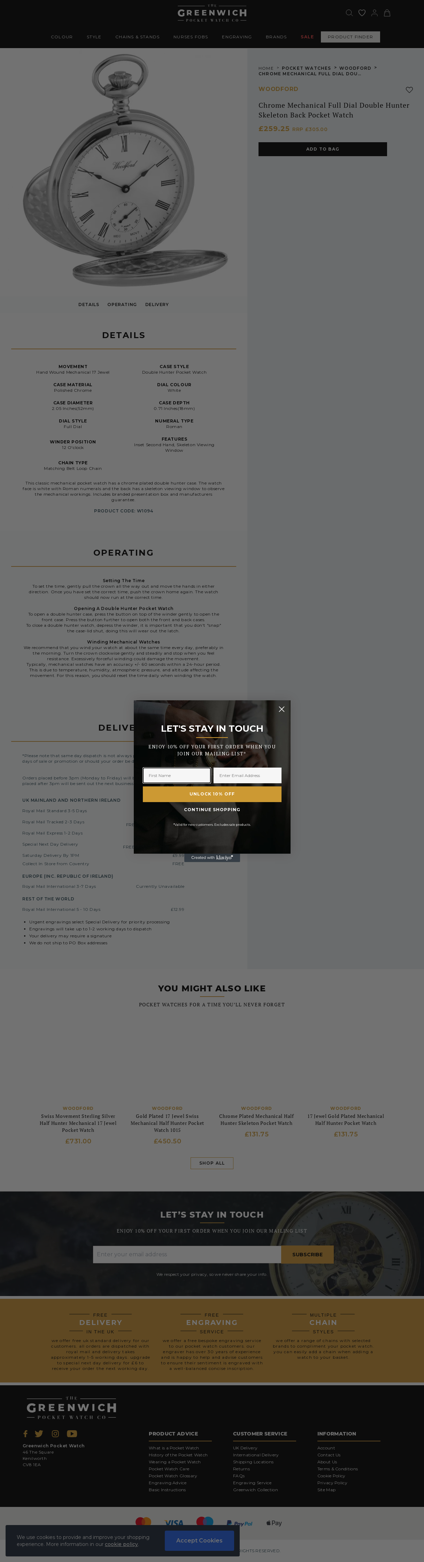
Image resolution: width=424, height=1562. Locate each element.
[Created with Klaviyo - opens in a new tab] (212, 858)
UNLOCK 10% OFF (212, 794)
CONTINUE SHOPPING (212, 809)
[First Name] (177, 775)
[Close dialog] (282, 709)
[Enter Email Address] (248, 775)
